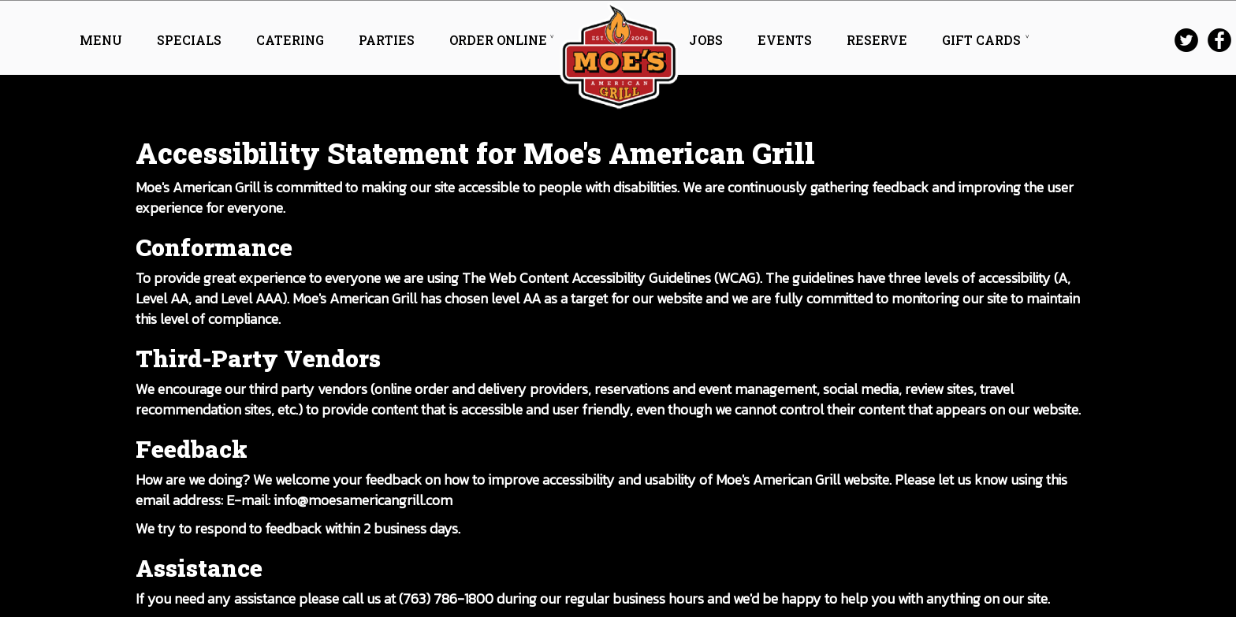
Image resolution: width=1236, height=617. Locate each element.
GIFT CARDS (981, 40)
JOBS (707, 40)
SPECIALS (191, 40)
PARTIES (388, 40)
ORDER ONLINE (498, 40)
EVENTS (786, 40)
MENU (102, 40)
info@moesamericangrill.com (363, 500)
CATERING (291, 40)
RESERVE (878, 40)
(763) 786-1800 (446, 598)
